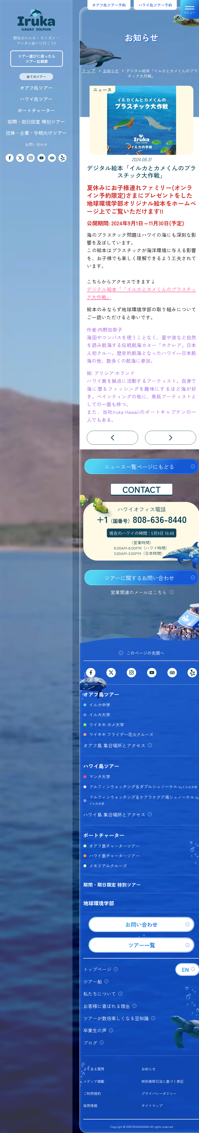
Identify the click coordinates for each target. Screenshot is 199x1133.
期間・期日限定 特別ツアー (36, 121)
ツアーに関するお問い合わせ (139, 578)
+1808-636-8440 (141, 519)
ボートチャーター (36, 110)
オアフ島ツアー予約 (109, 5)
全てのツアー (36, 76)
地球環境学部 (98, 903)
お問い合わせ (36, 144)
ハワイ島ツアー (36, 99)
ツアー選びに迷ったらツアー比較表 (36, 58)
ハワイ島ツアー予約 (155, 5)
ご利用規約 (92, 1093)
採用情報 (90, 1105)
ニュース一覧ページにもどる (139, 467)
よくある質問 (93, 1068)
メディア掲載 (93, 1081)
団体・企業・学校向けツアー (36, 132)
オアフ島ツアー (36, 87)
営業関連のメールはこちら (139, 592)
